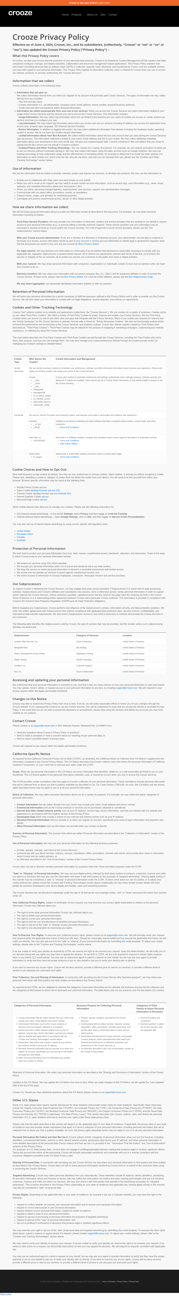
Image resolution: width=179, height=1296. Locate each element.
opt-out (42, 487)
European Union (25, 534)
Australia (21, 540)
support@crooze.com (126, 688)
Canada (21, 537)
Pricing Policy (134, 1282)
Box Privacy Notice (73, 277)
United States (23, 531)
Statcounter (5, 1294)
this (123, 941)
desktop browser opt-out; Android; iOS (52, 493)
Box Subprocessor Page (141, 277)
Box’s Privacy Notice (88, 244)
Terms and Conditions (69, 427)
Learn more (104, 3)
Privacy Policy (122, 1282)
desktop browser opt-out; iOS (45, 490)
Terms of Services (109, 1282)
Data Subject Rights (68, 444)
